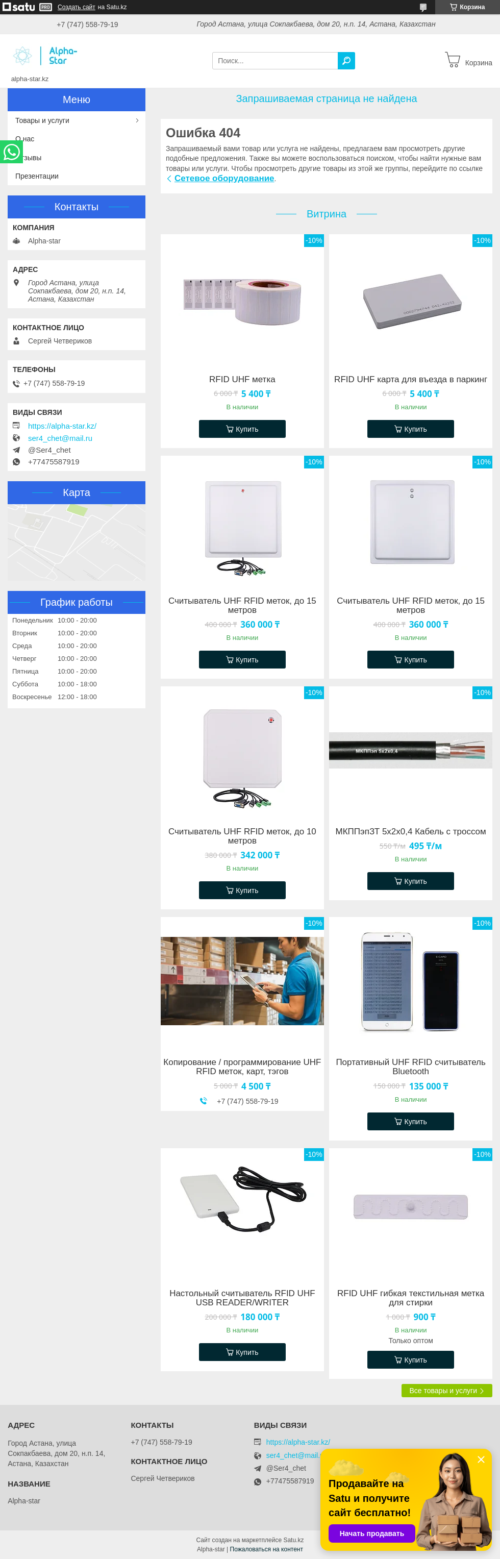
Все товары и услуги (443, 1391)
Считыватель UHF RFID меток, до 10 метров (242, 836)
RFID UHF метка (242, 379)
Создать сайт (76, 7)
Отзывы (28, 158)
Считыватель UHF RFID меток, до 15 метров (242, 606)
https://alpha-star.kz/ (62, 426)
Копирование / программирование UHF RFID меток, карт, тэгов (242, 1067)
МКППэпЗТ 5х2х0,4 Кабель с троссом (411, 831)
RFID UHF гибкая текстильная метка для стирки (410, 1298)
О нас (24, 139)
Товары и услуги (42, 120)
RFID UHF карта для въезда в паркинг (410, 379)
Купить (247, 429)
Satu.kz (293, 1540)
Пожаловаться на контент (266, 1549)
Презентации (37, 176)
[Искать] (346, 60)
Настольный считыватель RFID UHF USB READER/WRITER (242, 1298)
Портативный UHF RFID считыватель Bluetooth (410, 1067)
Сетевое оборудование (224, 178)
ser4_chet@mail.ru (60, 438)
